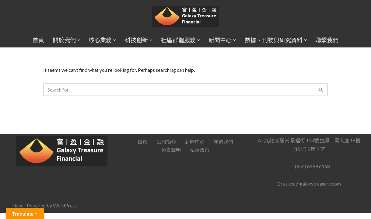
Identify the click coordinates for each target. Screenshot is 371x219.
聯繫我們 (326, 39)
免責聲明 (171, 155)
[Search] (178, 89)
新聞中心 (195, 147)
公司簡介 (166, 147)
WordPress (65, 211)
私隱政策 (199, 155)
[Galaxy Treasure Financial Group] (185, 16)
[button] (78, 40)
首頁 (38, 39)
